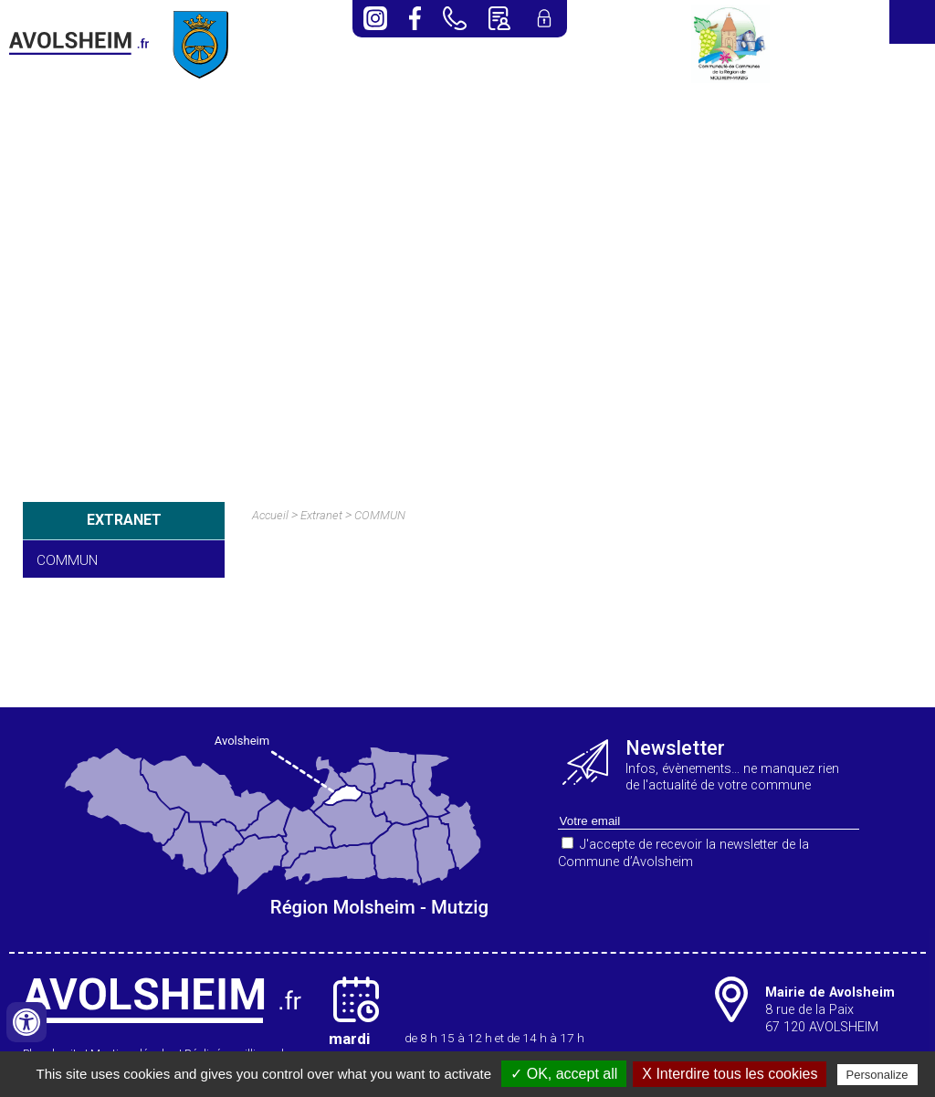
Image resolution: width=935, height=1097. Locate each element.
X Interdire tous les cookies (729, 1073)
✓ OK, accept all (563, 1073)
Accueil (270, 515)
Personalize (877, 1074)
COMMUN (67, 560)
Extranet (321, 515)
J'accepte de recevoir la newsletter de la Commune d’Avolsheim (683, 853)
